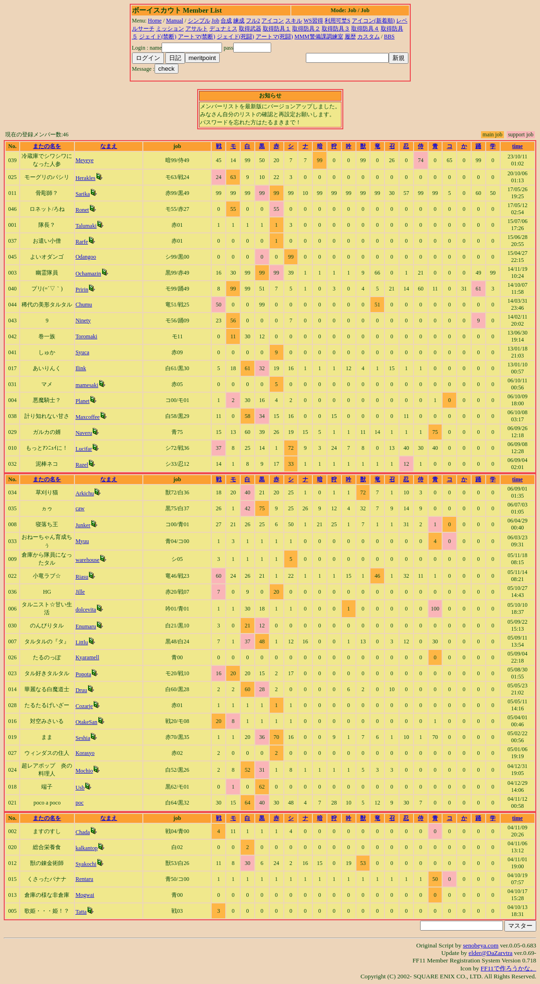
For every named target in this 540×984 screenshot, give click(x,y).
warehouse (87, 560)
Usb (79, 787)
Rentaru (84, 879)
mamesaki (86, 385)
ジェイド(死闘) (235, 36)
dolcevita (85, 609)
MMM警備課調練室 (319, 36)
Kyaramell (87, 657)
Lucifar (83, 449)
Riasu (81, 577)
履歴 (350, 36)
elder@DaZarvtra (491, 952)
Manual (175, 20)
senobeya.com (480, 945)
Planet (82, 401)
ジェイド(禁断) (158, 36)
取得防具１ (277, 28)
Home (155, 20)
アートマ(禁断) (196, 36)
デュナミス (223, 28)
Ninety (83, 320)
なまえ (108, 146)
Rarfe (81, 242)
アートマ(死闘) (274, 36)
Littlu (81, 642)
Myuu (82, 541)
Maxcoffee (87, 417)
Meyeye (84, 160)
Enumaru (85, 626)
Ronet (82, 210)
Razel (81, 465)
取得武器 (250, 28)
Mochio (84, 771)
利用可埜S (337, 20)
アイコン (272, 20)
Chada (82, 832)
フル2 (253, 20)
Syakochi (85, 864)
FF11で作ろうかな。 (508, 968)
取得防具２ (306, 28)
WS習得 (313, 20)
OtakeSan (86, 722)
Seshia (82, 738)
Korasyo (85, 753)
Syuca (82, 352)
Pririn (81, 289)
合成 (226, 20)
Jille (80, 592)
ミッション (170, 28)
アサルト (196, 28)
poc (79, 802)
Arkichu (84, 493)
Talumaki (85, 226)
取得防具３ (336, 28)
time (517, 146)
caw (79, 508)
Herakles (85, 178)
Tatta (81, 912)
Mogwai (84, 895)
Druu (81, 690)
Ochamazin (88, 273)
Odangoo (85, 256)
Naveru (83, 433)
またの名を (47, 146)
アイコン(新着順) (373, 20)
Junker (82, 525)
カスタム (368, 36)
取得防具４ (365, 28)
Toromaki (86, 336)
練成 (238, 20)
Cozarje (84, 706)
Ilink (80, 368)
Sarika (82, 194)
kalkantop (86, 848)
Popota (83, 674)
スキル (293, 20)
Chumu (83, 304)
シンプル (199, 20)
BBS (389, 36)
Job (216, 20)
